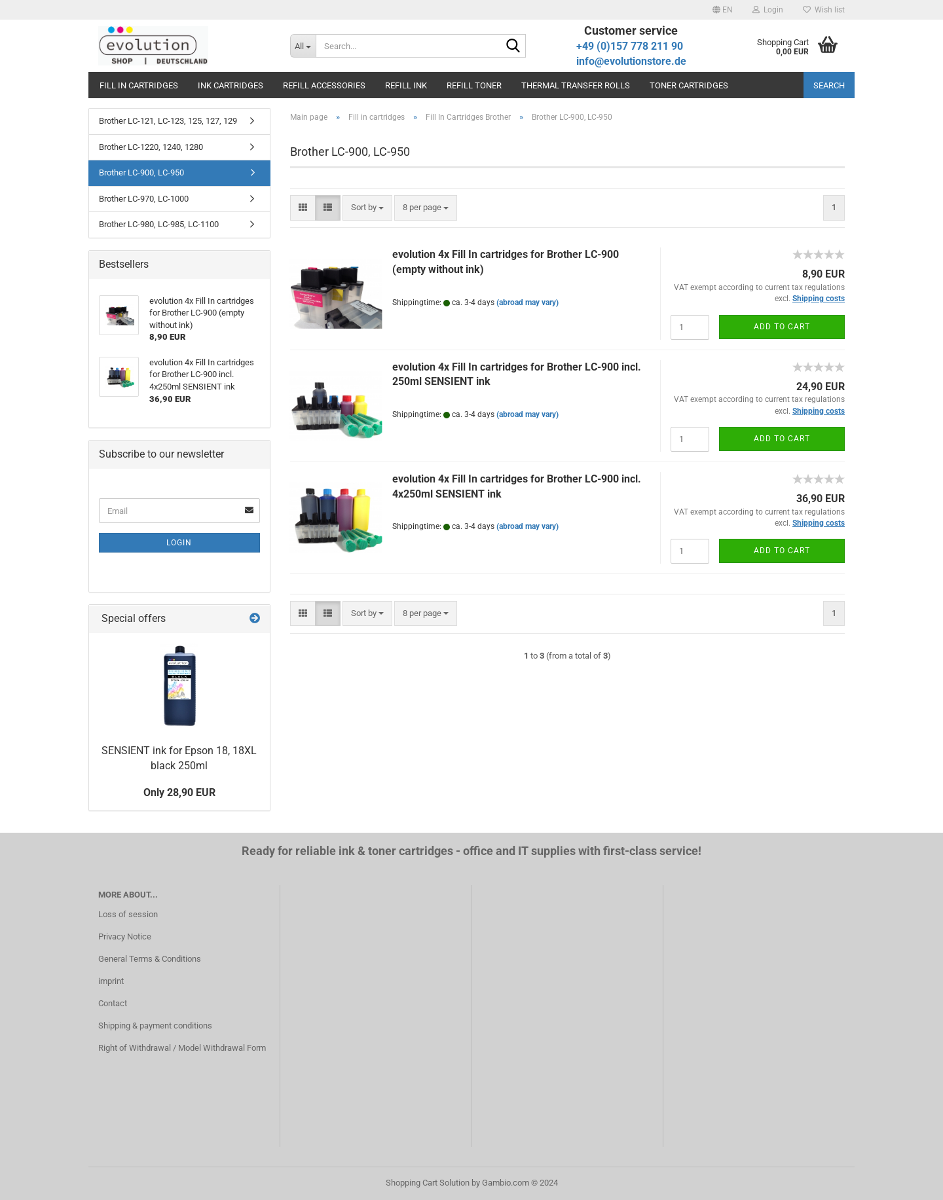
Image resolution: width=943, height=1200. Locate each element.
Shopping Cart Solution (428, 1183)
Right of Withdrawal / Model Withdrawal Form (182, 1048)
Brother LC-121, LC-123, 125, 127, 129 (168, 121)
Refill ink (406, 85)
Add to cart (782, 326)
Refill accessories (324, 85)
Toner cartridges (689, 85)
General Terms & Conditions (149, 959)
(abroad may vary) (527, 302)
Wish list (824, 9)
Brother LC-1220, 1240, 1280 (151, 147)
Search (829, 85)
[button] (723, 10)
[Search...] (303, 46)
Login (179, 542)
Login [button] (767, 9)
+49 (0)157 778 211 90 (629, 46)
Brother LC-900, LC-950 (141, 172)
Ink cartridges (230, 85)
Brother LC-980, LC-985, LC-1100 (159, 224)
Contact (112, 1003)
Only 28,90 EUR (179, 792)
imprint (111, 981)
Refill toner (474, 85)
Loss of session (128, 914)
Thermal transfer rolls (575, 85)
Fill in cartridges (139, 85)
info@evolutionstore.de (631, 61)
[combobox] (367, 208)
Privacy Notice (124, 936)
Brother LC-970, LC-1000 (144, 199)
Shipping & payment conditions (155, 1025)
